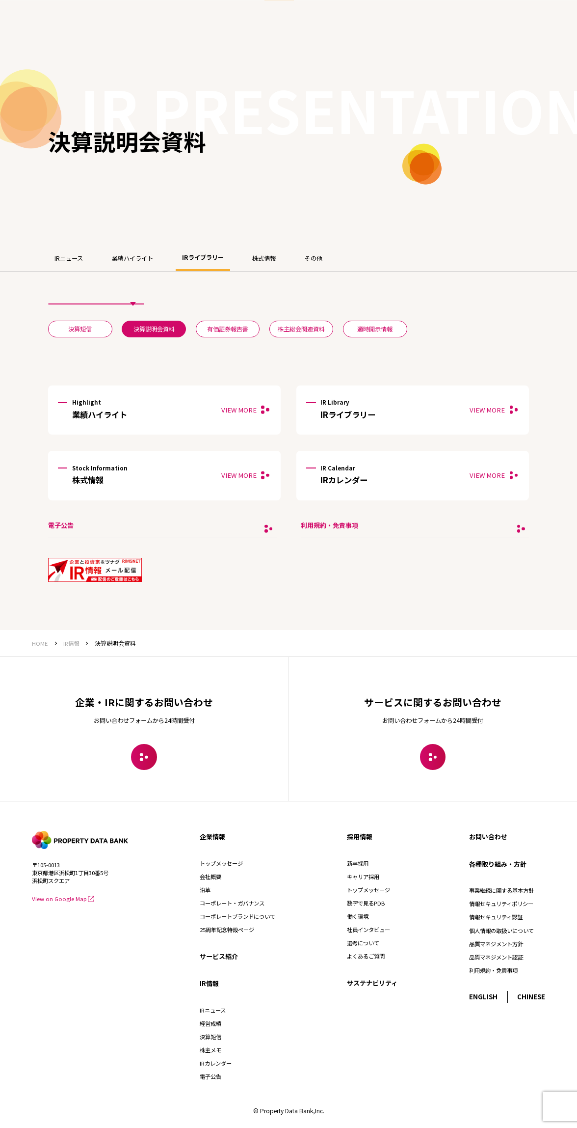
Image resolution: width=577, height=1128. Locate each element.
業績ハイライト (132, 258)
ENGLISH (483, 996)
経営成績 (210, 1023)
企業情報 (212, 836)
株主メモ (210, 1050)
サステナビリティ (372, 983)
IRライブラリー (203, 257)
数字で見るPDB (366, 903)
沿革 (205, 890)
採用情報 (359, 836)
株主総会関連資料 (301, 329)
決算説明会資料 (154, 329)
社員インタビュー (368, 930)
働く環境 (357, 916)
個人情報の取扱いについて (501, 931)
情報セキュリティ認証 (496, 917)
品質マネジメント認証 (496, 957)
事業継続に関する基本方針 (501, 890)
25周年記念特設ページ (227, 930)
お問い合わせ (488, 836)
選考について (363, 943)
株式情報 (264, 258)
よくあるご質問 (366, 956)
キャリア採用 (363, 876)
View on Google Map (63, 899)
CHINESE (531, 996)
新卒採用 (357, 863)
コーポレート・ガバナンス (232, 903)
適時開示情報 (375, 329)
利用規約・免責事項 (493, 970)
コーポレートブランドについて (237, 916)
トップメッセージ (221, 863)
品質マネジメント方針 (496, 944)
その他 (313, 258)
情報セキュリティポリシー (501, 904)
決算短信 (80, 329)
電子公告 (210, 1076)
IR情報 (209, 983)
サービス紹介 (219, 956)
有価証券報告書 (227, 329)
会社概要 (210, 876)
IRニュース (68, 258)
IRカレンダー (216, 1063)
